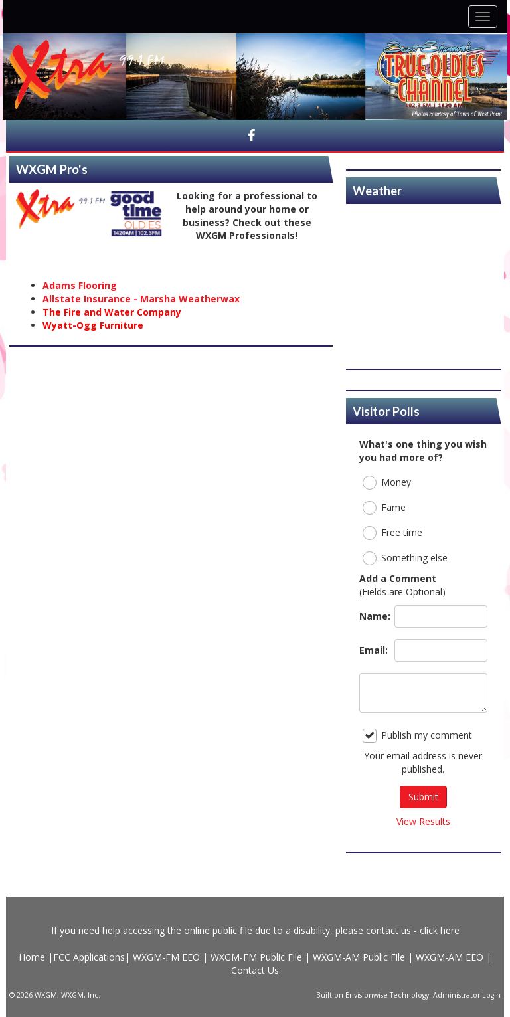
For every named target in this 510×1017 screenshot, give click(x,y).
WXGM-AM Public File (359, 957)
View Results (423, 821)
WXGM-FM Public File (256, 957)
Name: (373, 616)
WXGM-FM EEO (168, 957)
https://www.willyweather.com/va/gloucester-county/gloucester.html (423, 355)
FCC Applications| (93, 957)
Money (387, 483)
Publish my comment (417, 736)
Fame (384, 508)
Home (33, 957)
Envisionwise (366, 995)
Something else (405, 558)
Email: (373, 650)
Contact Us (255, 970)
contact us (388, 930)
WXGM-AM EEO (449, 957)
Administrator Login (467, 995)
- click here (435, 930)
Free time (392, 533)
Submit (423, 796)
